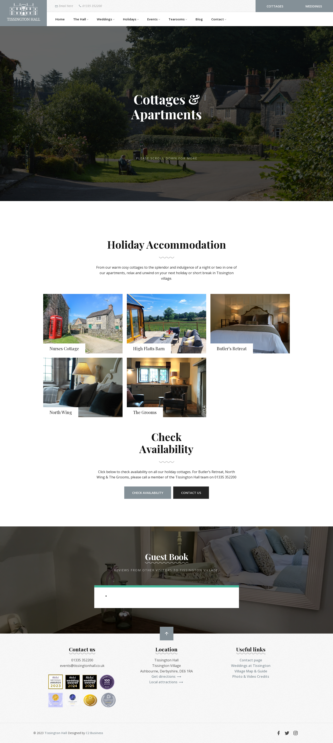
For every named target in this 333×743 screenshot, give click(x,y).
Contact (218, 19)
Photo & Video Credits (250, 676)
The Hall (80, 19)
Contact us (191, 493)
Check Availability (147, 493)
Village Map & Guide (250, 671)
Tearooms (178, 19)
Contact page (251, 660)
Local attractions (166, 682)
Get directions (166, 676)
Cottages (275, 6)
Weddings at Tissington (250, 665)
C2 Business (94, 733)
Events (153, 19)
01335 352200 (90, 6)
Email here (64, 6)
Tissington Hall (55, 733)
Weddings (313, 6)
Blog (199, 19)
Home (60, 19)
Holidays (131, 19)
